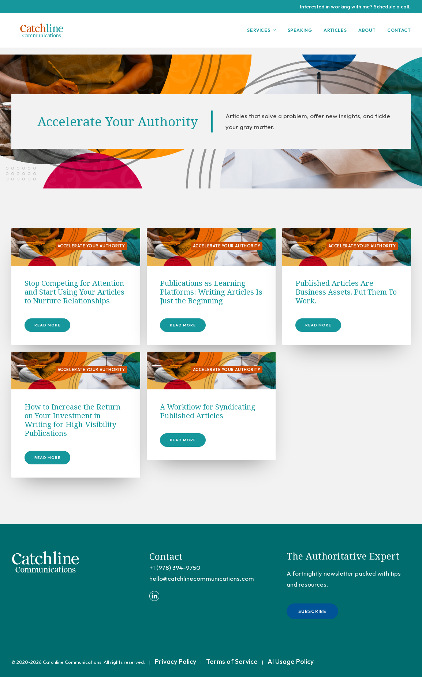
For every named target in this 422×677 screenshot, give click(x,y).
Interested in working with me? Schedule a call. (355, 6)
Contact (399, 34)
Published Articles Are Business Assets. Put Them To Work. (346, 292)
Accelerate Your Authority (91, 246)
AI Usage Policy (291, 661)
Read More (47, 325)
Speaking (300, 34)
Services (261, 34)
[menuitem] (264, 34)
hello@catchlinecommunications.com (201, 578)
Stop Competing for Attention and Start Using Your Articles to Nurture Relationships (74, 292)
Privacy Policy (175, 661)
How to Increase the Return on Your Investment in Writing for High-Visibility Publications (72, 420)
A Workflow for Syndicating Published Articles (207, 411)
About (367, 34)
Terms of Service (232, 661)
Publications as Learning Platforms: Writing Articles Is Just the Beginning (211, 292)
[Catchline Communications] (44, 34)
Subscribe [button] (312, 611)
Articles (335, 34)
